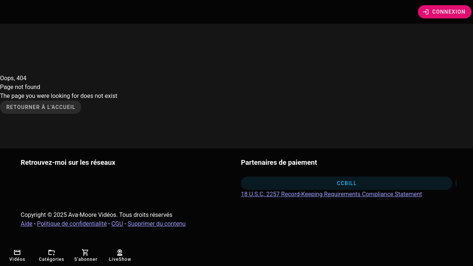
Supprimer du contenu (156, 223)
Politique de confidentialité (72, 223)
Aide (27, 223)
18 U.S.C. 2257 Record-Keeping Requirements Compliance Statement (331, 194)
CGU (117, 223)
